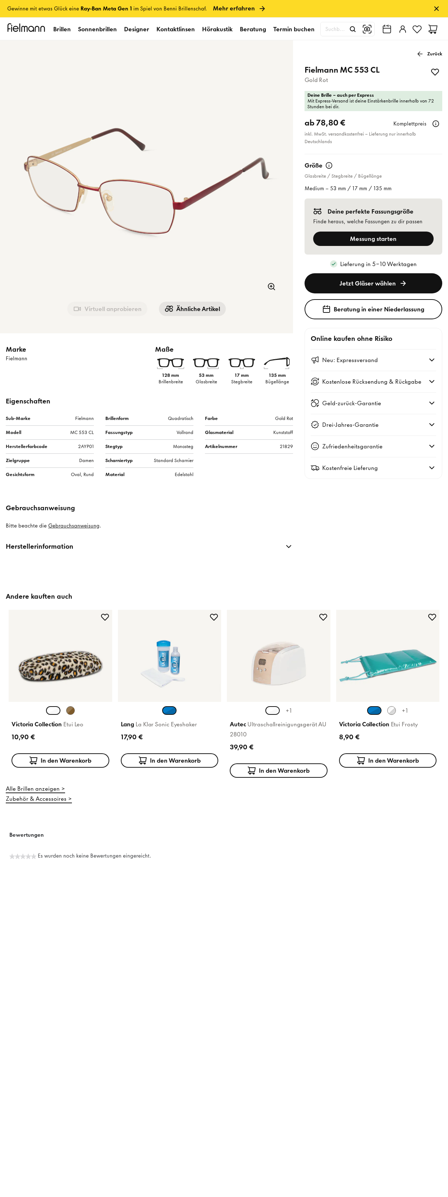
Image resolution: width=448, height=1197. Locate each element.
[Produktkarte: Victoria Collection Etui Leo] (60, 692)
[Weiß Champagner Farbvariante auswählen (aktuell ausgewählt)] (272, 710)
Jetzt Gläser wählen (373, 283)
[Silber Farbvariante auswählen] (391, 710)
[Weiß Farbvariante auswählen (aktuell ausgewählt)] (53, 710)
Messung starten (373, 238)
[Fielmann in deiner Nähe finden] (387, 29)
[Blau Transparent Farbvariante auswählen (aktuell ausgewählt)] (169, 710)
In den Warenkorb (60, 760)
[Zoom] (271, 286)
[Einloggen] (402, 29)
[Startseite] (27, 28)
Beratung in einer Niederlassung (373, 309)
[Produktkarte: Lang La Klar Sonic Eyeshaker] (169, 692)
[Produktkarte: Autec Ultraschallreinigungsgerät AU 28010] (278, 692)
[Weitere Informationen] (435, 123)
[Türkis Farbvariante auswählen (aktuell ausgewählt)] (374, 710)
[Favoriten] (417, 29)
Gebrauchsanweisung (74, 525)
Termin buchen (294, 29)
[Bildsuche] (367, 29)
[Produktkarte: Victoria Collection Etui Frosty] (388, 692)
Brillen (62, 29)
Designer (136, 29)
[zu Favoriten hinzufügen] (435, 72)
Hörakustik (217, 29)
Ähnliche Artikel (192, 309)
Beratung (253, 29)
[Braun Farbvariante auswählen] (70, 710)
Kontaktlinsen (175, 29)
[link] (224, 9)
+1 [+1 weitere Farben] (288, 710)
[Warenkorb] (433, 29)
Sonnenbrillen (97, 29)
